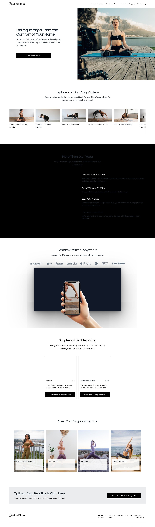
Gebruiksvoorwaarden (125, 515)
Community (141, 4)
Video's (101, 4)
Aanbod (122, 4)
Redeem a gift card (102, 516)
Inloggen (131, 4)
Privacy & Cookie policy (139, 516)
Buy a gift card (112, 516)
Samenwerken (111, 4)
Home (93, 4)
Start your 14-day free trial (60, 395)
